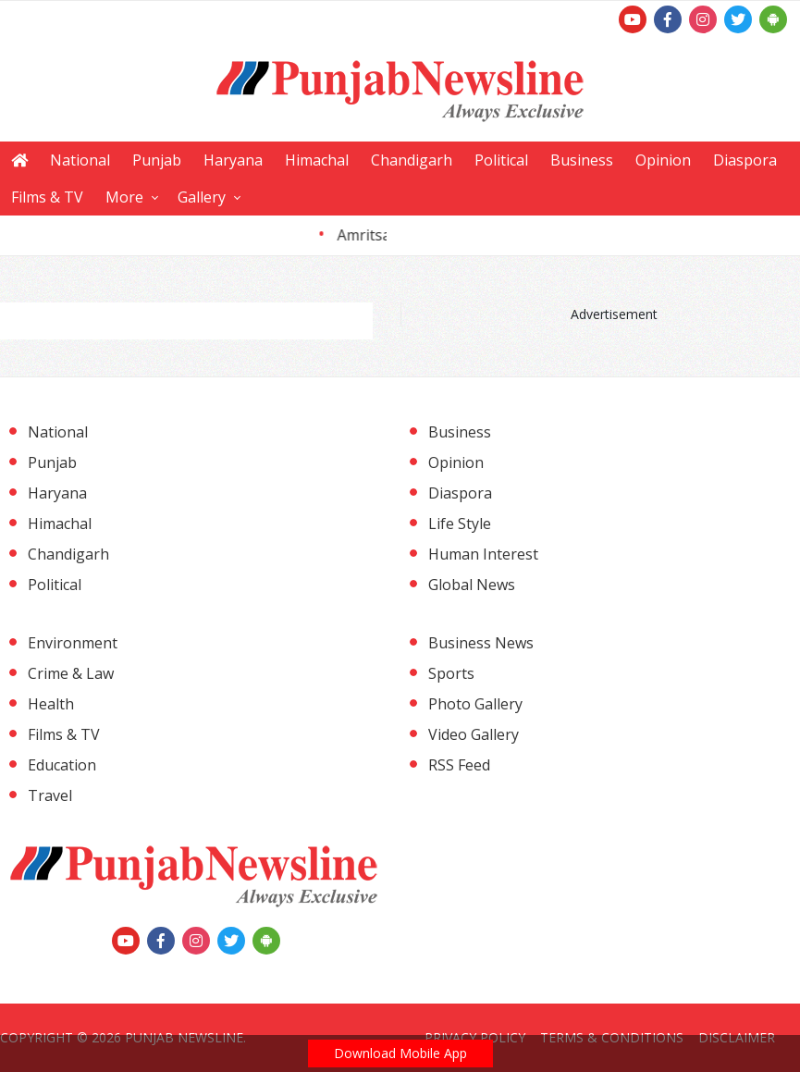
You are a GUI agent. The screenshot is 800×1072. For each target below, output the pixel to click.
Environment (72, 643)
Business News (481, 643)
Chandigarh (411, 160)
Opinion (663, 160)
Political (501, 160)
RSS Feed (459, 765)
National (80, 160)
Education (62, 765)
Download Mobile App (400, 1053)
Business (581, 160)
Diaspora (745, 160)
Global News (471, 584)
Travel (50, 795)
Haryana (233, 160)
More (124, 197)
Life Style (459, 523)
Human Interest (483, 554)
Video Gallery (473, 734)
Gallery (202, 197)
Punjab (156, 160)
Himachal (317, 160)
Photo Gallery (475, 704)
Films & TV (47, 197)
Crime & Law (71, 673)
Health (51, 704)
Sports (451, 673)
